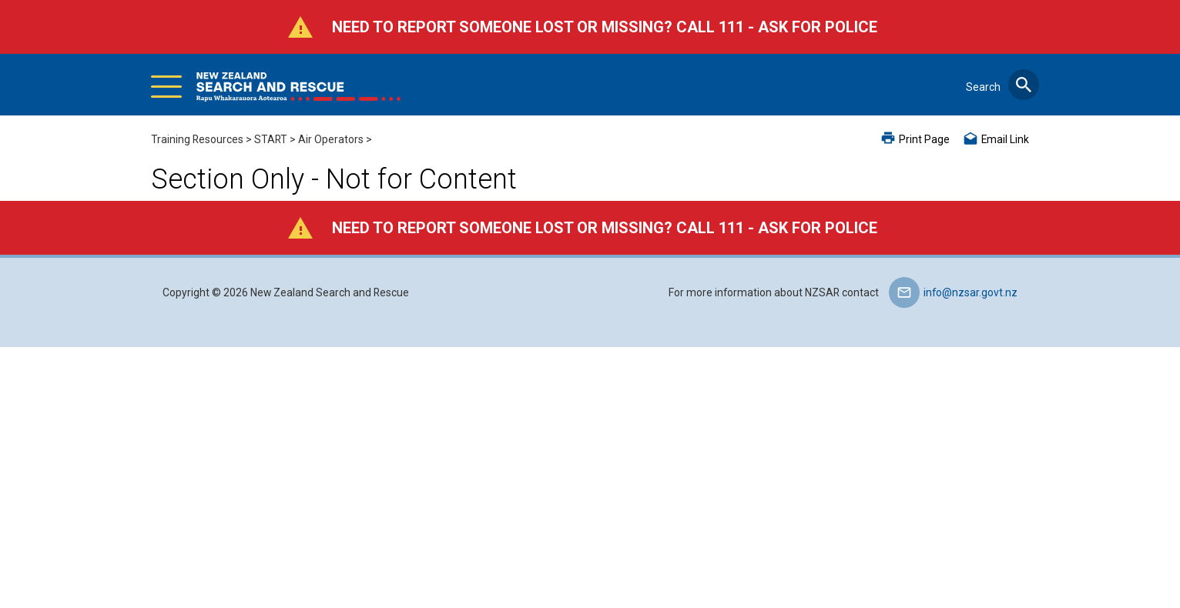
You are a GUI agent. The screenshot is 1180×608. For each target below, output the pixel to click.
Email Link (1005, 139)
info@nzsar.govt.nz (970, 292)
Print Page (924, 139)
